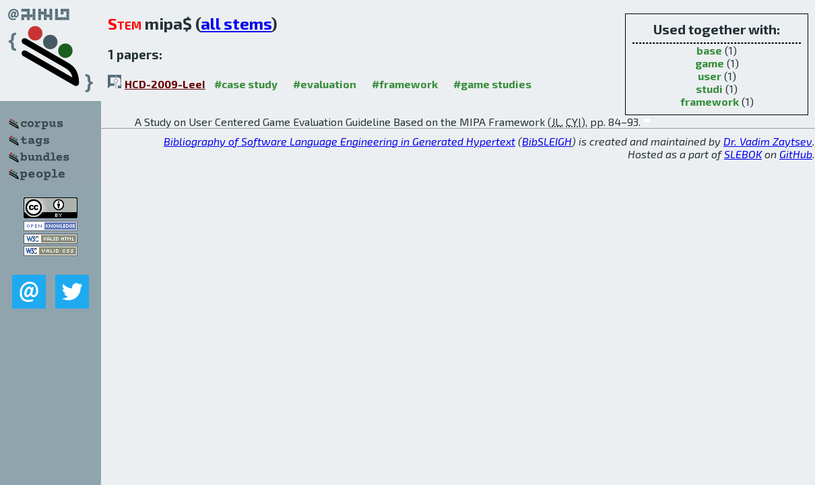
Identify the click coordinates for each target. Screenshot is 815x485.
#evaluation (324, 83)
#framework (405, 83)
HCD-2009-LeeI (165, 83)
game (709, 63)
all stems (236, 23)
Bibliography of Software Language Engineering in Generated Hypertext (339, 141)
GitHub (795, 154)
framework (709, 101)
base (709, 50)
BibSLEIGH (547, 141)
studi (709, 88)
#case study (246, 83)
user (709, 75)
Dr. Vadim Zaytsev (767, 141)
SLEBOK (743, 154)
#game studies (492, 83)
